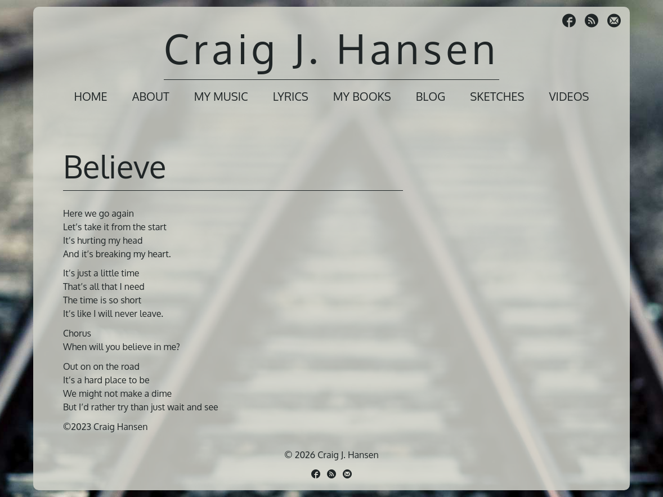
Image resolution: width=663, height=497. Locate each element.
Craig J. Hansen (331, 48)
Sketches (497, 96)
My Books (362, 96)
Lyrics (290, 96)
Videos (569, 96)
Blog (431, 96)
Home (90, 96)
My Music (221, 96)
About (150, 96)
